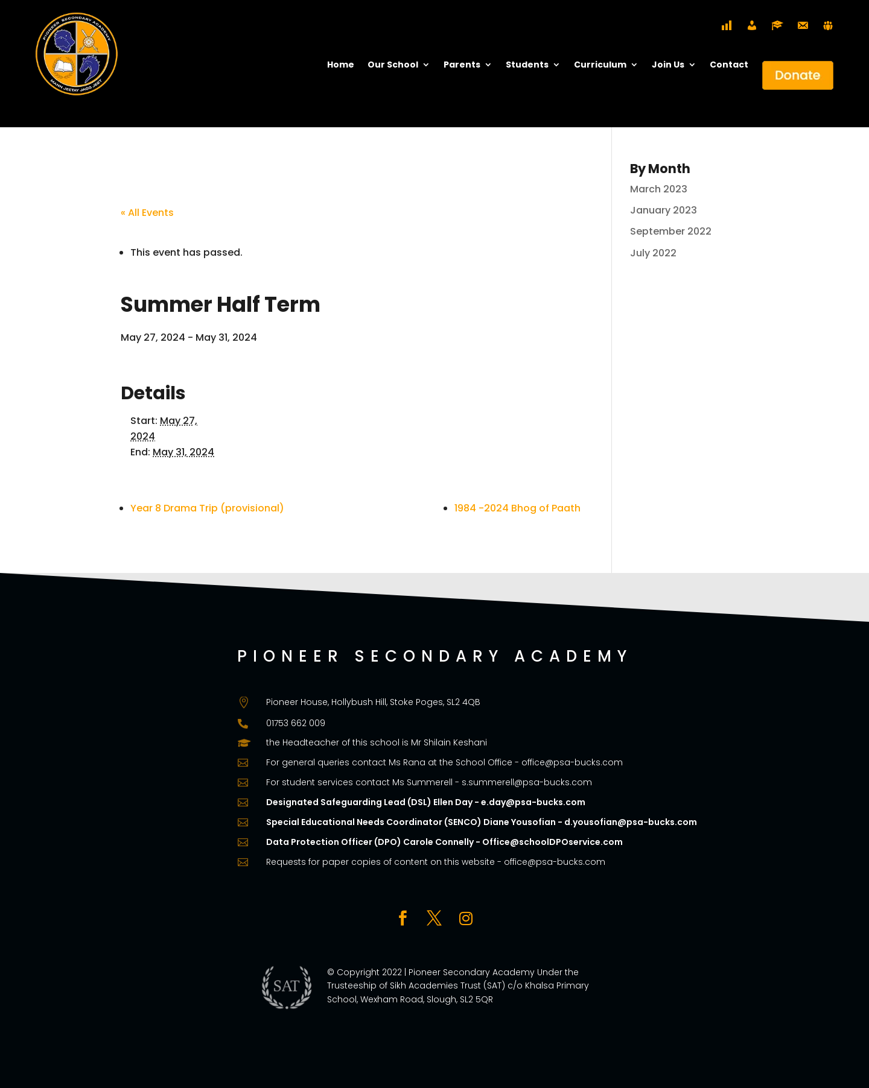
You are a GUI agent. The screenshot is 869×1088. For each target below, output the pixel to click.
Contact (729, 65)
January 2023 (663, 210)
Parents (462, 65)
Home (340, 65)
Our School (393, 65)
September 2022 (670, 231)
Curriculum (600, 65)
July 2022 (653, 253)
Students (527, 65)
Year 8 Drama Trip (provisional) (207, 508)
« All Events (147, 213)
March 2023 (658, 189)
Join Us (668, 65)
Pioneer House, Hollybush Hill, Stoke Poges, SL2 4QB (373, 702)
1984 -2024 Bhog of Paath (517, 508)
